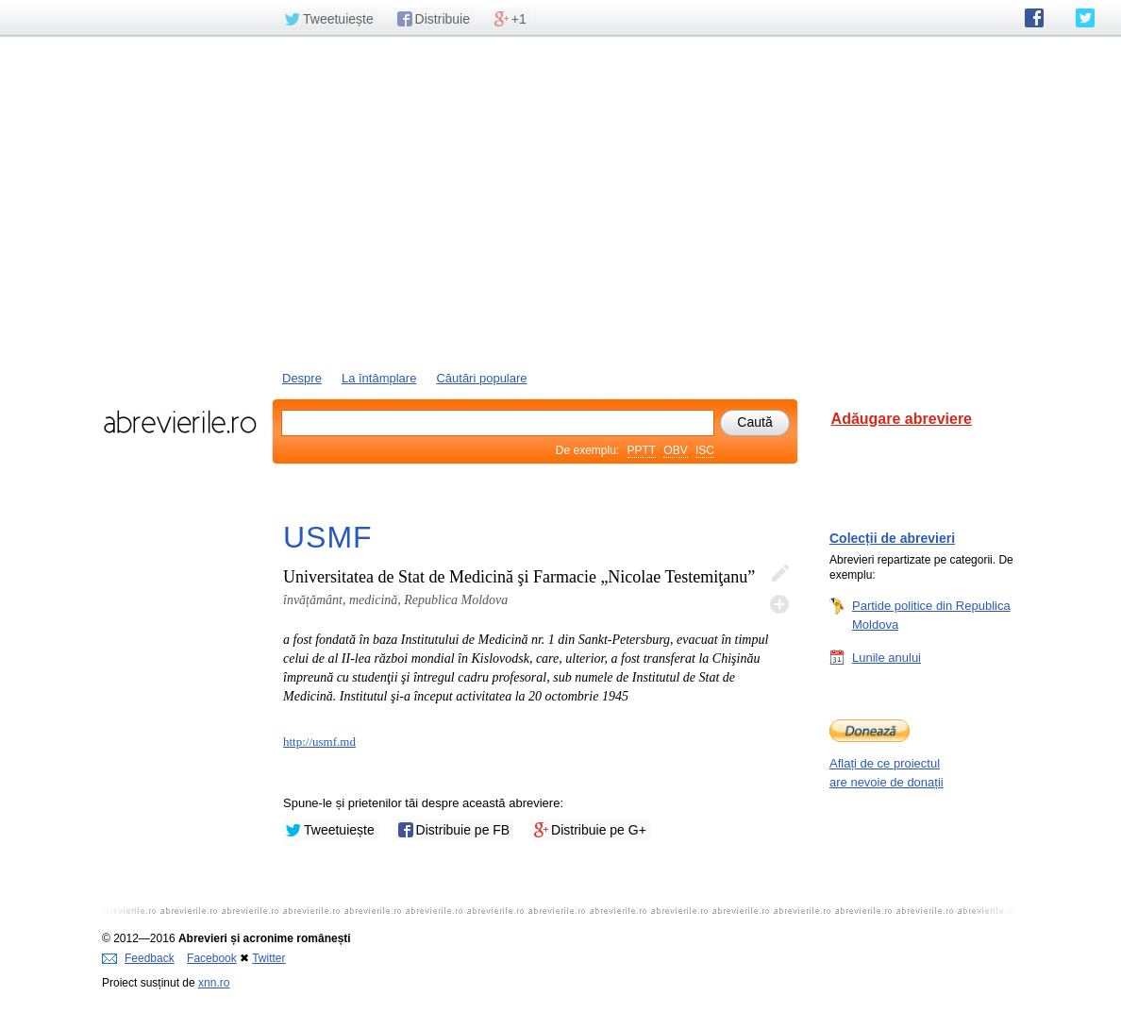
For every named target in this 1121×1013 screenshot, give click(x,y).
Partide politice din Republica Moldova (931, 615)
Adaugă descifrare (779, 604)
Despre (302, 378)
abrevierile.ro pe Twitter (1085, 17)
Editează (779, 574)
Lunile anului (886, 657)
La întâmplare (379, 378)
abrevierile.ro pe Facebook (1034, 17)
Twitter (268, 958)
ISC (704, 450)
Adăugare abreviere (901, 419)
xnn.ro (213, 982)
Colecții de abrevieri (892, 538)
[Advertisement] (560, 201)
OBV (675, 450)
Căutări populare (481, 378)
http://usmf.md (319, 741)
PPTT (641, 450)
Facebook (212, 958)
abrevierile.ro (180, 422)
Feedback (138, 958)
